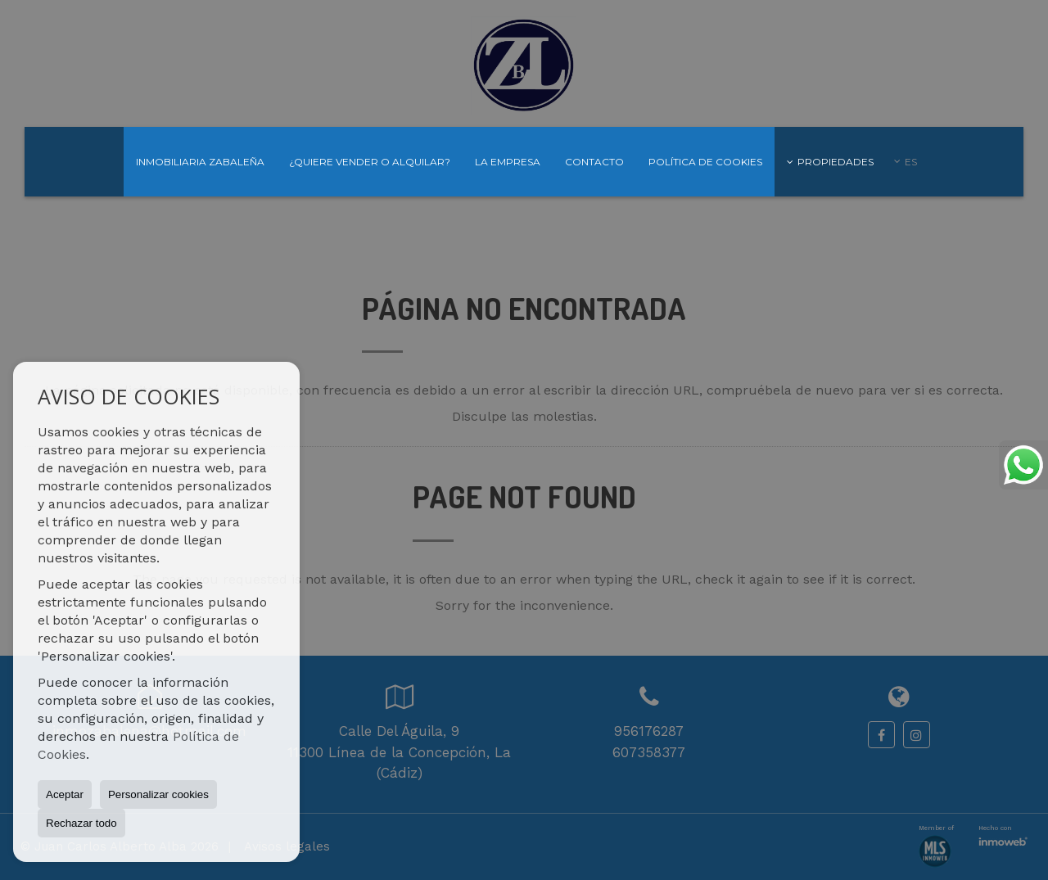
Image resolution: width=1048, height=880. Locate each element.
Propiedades (830, 162)
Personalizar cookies (158, 794)
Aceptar (65, 794)
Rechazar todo (81, 823)
